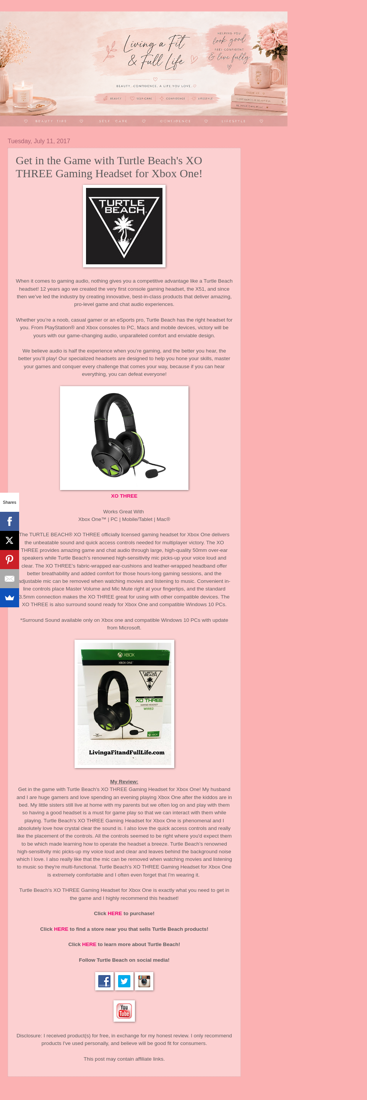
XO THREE (124, 496)
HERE (115, 913)
